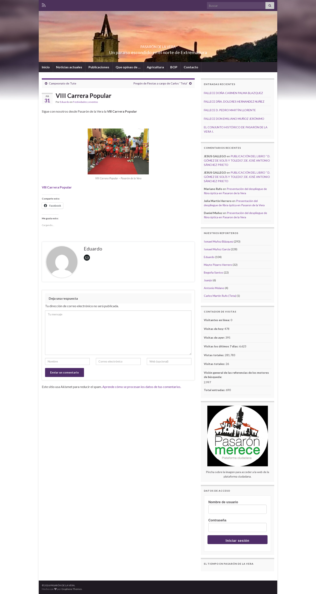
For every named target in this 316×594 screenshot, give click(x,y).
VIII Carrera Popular (57, 187)
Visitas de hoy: (214, 328)
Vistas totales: (214, 355)
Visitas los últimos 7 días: (221, 346)
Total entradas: (215, 390)
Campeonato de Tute (62, 83)
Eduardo (64, 101)
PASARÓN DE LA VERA (158, 46)
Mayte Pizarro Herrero (218, 264)
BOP (173, 67)
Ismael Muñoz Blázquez (218, 241)
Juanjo (208, 280)
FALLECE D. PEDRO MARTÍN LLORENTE (230, 110)
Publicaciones (98, 67)
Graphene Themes (71, 589)
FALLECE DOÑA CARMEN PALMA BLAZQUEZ (233, 93)
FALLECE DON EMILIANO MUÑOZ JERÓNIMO (234, 118)
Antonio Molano (214, 288)
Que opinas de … (128, 67)
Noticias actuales (69, 67)
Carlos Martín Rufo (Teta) (220, 295)
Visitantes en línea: (217, 320)
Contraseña (217, 520)
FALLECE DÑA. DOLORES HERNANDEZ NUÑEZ (234, 101)
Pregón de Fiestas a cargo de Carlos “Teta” (160, 83)
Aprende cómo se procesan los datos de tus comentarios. (141, 387)
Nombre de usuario (223, 502)
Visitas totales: (215, 364)
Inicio (46, 67)
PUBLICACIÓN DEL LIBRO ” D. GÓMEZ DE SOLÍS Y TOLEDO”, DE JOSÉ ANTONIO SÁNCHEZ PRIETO (237, 160)
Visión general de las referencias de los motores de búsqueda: (236, 375)
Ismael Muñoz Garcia (217, 249)
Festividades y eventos (85, 101)
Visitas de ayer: (214, 337)
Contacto (191, 67)
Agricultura (155, 67)
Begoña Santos (213, 272)
